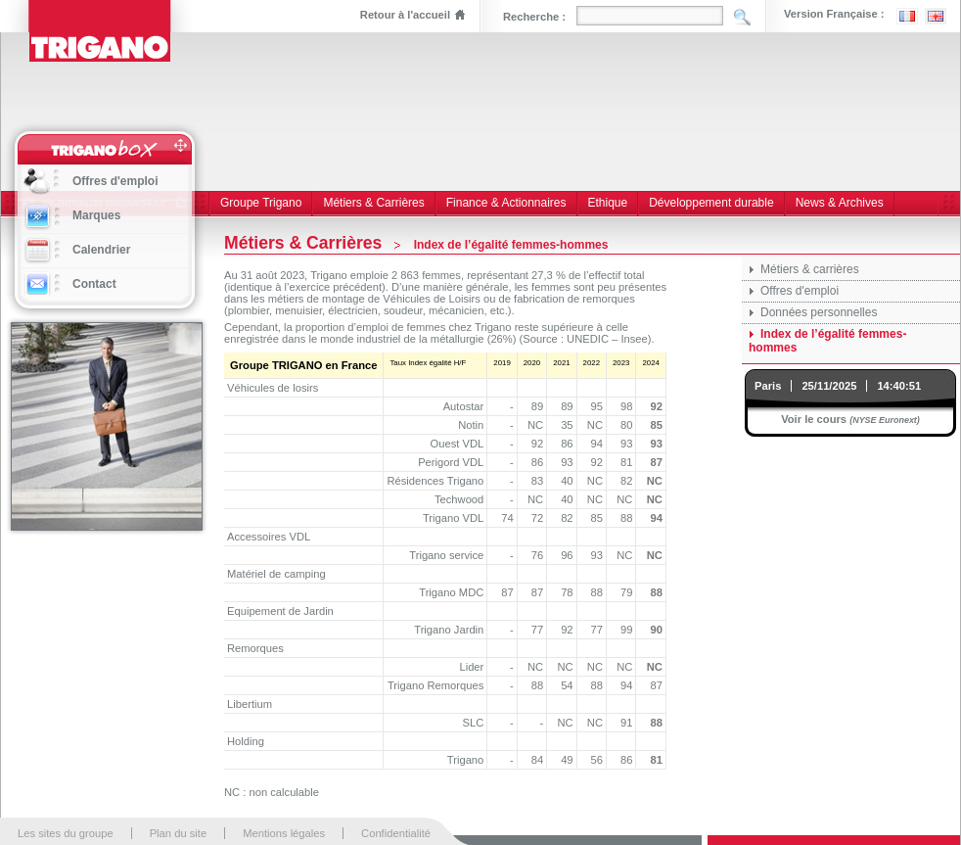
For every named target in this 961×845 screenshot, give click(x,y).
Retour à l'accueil (405, 15)
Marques (96, 215)
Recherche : (534, 17)
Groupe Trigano (260, 203)
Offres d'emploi (799, 291)
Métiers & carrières (809, 269)
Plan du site (178, 833)
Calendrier (101, 250)
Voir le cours (814, 419)
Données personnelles (818, 312)
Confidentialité (396, 833)
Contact (94, 284)
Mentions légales (284, 833)
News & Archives (840, 203)
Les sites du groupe (66, 833)
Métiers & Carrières (373, 203)
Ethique (608, 203)
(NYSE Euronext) (884, 420)
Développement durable (711, 203)
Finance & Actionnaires (506, 203)
